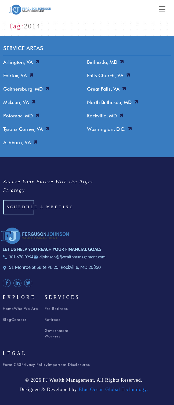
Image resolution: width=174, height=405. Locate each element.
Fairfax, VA (15, 75)
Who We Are (26, 308)
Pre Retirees (56, 308)
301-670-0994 (21, 256)
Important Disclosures (69, 364)
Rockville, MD (102, 115)
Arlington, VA (18, 62)
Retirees (52, 319)
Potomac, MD (18, 115)
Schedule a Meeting (40, 207)
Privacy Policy (34, 364)
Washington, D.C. (106, 129)
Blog (7, 319)
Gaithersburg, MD (23, 89)
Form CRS (12, 364)
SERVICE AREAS (23, 48)
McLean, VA (16, 102)
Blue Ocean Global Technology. (113, 389)
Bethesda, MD (102, 62)
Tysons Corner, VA (23, 129)
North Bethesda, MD (109, 102)
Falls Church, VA (105, 75)
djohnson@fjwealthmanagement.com (72, 256)
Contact (18, 319)
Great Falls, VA (103, 89)
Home (8, 308)
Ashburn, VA (17, 142)
